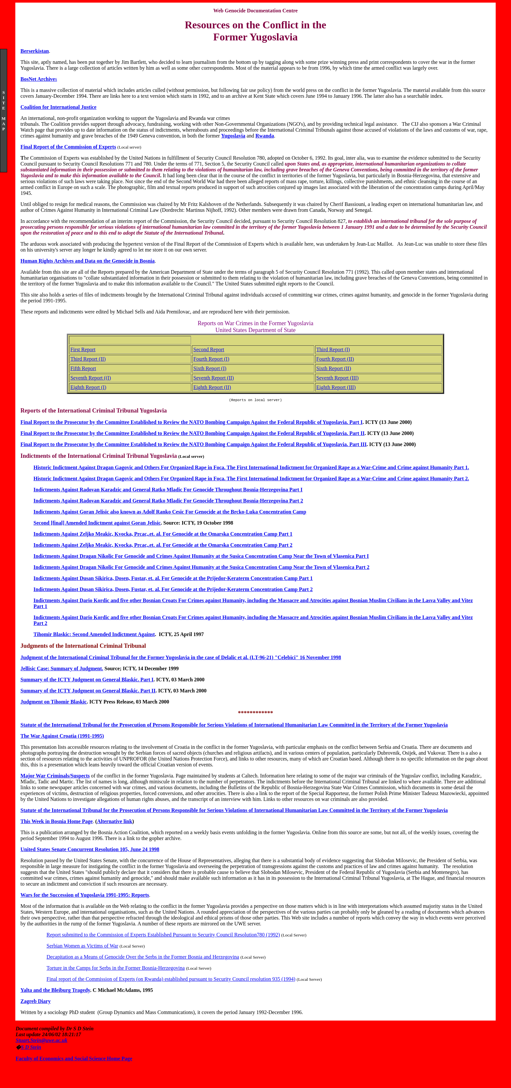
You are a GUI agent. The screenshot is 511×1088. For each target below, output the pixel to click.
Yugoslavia (233, 135)
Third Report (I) (333, 349)
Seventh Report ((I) (90, 378)
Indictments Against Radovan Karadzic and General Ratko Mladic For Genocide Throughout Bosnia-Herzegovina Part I (168, 490)
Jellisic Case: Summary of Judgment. (62, 669)
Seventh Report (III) (337, 378)
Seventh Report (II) (213, 378)
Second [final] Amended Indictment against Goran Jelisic (97, 524)
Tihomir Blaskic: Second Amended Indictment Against (94, 635)
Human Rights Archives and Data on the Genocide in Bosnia (88, 261)
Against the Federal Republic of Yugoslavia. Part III (308, 445)
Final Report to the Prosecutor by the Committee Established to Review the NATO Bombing (124, 434)
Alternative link (114, 822)
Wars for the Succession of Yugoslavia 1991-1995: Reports (85, 896)
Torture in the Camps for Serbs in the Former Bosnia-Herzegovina (116, 969)
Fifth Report (83, 368)
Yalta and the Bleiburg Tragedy (55, 991)
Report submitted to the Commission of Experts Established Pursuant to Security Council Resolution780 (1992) (163, 935)
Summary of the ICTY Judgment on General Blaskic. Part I (87, 680)
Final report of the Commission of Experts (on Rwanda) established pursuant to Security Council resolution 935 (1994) (171, 980)
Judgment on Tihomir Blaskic (54, 702)
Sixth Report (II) (333, 368)
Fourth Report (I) (211, 359)
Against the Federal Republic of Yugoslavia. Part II (307, 434)
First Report (82, 349)
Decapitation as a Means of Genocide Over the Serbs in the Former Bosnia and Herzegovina (143, 958)
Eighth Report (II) (212, 387)
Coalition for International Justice (58, 107)
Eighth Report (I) (88, 387)
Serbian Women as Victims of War (82, 947)
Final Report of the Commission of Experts (68, 147)
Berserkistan (35, 51)
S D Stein (31, 1048)
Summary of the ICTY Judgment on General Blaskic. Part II (88, 691)
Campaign (238, 434)
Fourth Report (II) (335, 359)
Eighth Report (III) (336, 387)
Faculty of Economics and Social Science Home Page (74, 1059)
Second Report (208, 349)
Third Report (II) (88, 359)
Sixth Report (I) (209, 368)
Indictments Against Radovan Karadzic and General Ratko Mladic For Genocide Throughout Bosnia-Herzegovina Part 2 (168, 501)
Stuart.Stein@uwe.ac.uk (41, 1041)
